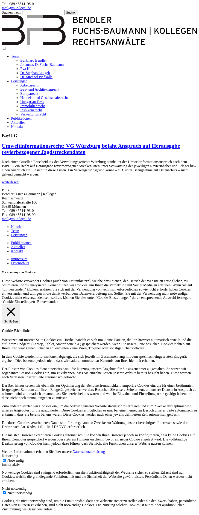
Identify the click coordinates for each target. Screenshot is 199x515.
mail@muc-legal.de (16, 8)
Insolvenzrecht (31, 110)
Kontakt (17, 127)
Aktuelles (18, 122)
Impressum (19, 259)
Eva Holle (27, 69)
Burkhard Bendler (33, 60)
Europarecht (29, 93)
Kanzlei (17, 227)
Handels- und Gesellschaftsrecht (44, 98)
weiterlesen (10, 182)
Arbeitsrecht (29, 85)
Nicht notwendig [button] (14, 488)
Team (15, 56)
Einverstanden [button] (47, 302)
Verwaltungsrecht (33, 114)
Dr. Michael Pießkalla (36, 77)
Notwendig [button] (10, 456)
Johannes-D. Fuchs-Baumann (42, 64)
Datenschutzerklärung (89, 452)
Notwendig (15, 460)
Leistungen (19, 81)
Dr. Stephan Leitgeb (35, 73)
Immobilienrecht (32, 106)
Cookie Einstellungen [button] (19, 302)
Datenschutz (20, 263)
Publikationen (21, 118)
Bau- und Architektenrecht (39, 89)
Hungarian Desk (32, 102)
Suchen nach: (12, 12)
